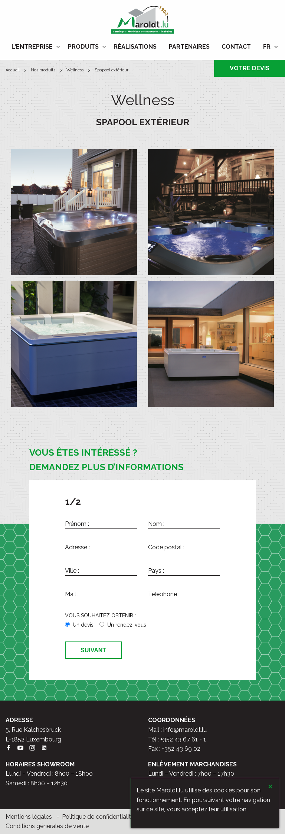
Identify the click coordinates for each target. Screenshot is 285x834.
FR (267, 46)
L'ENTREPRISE (32, 46)
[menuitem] (34, 47)
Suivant (93, 650)
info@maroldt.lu (185, 729)
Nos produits (43, 70)
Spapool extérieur (111, 70)
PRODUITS (83, 46)
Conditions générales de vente (47, 826)
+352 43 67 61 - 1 (183, 739)
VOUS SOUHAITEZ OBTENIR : (100, 615)
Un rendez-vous (126, 625)
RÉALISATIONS (135, 46)
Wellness (74, 70)
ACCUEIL (13, 70)
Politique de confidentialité (98, 816)
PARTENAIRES (189, 46)
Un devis (83, 625)
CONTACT (236, 46)
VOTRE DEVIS (249, 68)
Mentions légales (29, 816)
